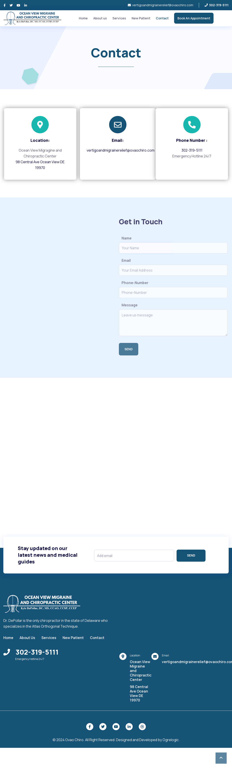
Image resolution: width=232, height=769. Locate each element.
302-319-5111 (191, 150)
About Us (27, 637)
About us (100, 18)
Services (119, 18)
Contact (162, 18)
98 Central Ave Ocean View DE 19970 (139, 693)
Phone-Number (135, 282)
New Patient (141, 18)
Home (83, 18)
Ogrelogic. (171, 739)
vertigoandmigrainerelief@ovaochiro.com (160, 5)
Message (130, 305)
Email (126, 260)
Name (127, 238)
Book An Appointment (193, 18)
